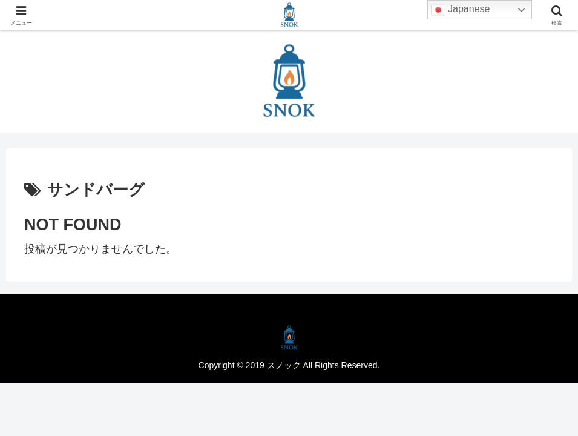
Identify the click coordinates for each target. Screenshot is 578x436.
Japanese (460, 9)
